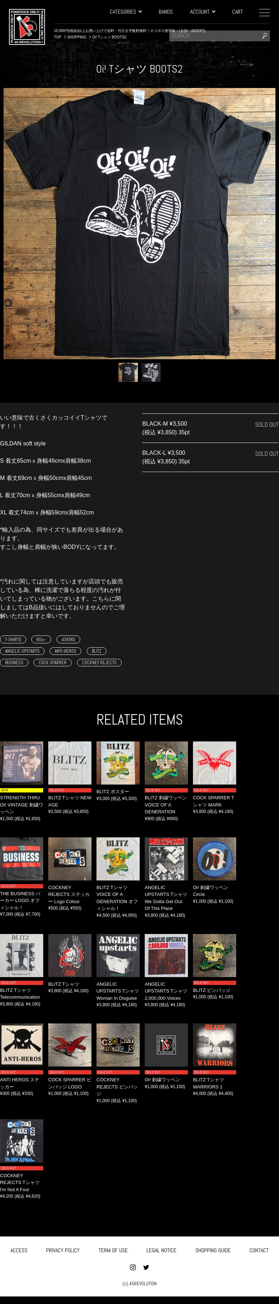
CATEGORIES (125, 11)
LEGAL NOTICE (161, 1249)
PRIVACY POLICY (63, 1249)
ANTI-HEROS (65, 651)
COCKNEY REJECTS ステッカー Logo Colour (69, 894)
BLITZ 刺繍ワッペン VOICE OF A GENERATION (166, 804)
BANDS (166, 11)
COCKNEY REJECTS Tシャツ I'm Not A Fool (20, 1182)
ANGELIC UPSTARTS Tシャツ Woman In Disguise (117, 991)
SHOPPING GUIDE (213, 1249)
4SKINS (68, 640)
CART (237, 11)
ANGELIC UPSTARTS (22, 651)
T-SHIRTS (13, 640)
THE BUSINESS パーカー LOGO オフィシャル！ (20, 900)
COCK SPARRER (53, 663)
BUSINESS (14, 663)
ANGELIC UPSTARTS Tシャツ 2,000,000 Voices (166, 991)
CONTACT (259, 1249)
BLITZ (97, 651)
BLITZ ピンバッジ (211, 990)
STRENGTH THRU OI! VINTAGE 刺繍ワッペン (21, 804)
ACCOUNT (202, 11)
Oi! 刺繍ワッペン (162, 1079)
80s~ (41, 640)
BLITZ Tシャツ (63, 984)
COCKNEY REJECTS (99, 663)
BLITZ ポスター (112, 791)
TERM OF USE (113, 1249)
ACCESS (18, 1249)
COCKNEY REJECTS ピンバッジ (117, 1086)
